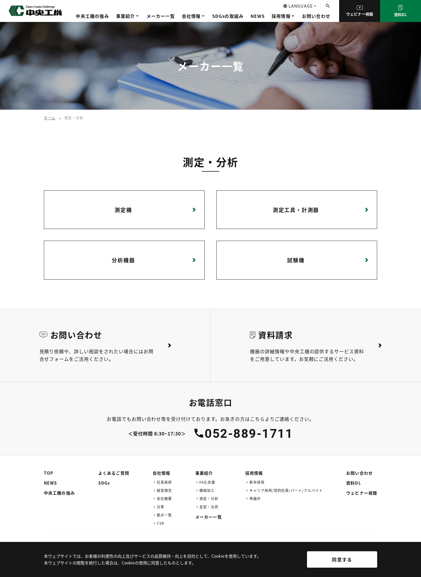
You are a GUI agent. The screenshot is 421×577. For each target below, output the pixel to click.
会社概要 (164, 498)
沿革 (160, 506)
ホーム (50, 117)
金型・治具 (208, 506)
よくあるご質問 (113, 473)
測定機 (123, 209)
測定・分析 (208, 498)
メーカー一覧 (160, 16)
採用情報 (281, 16)
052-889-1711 (249, 433)
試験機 (295, 260)
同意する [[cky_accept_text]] (342, 559)
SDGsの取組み (228, 16)
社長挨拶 (164, 482)
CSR (160, 523)
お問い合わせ (316, 16)
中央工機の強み (92, 16)
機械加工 (207, 490)
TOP (48, 473)
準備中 (255, 498)
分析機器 (123, 260)
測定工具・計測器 (296, 209)
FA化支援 (207, 482)
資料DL (400, 11)
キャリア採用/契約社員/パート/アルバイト (286, 490)
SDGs (104, 483)
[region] (210, 563)
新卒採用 (257, 482)
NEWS (258, 16)
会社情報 (191, 16)
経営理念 (164, 490)
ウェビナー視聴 (359, 11)
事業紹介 (125, 16)
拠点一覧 (164, 514)
